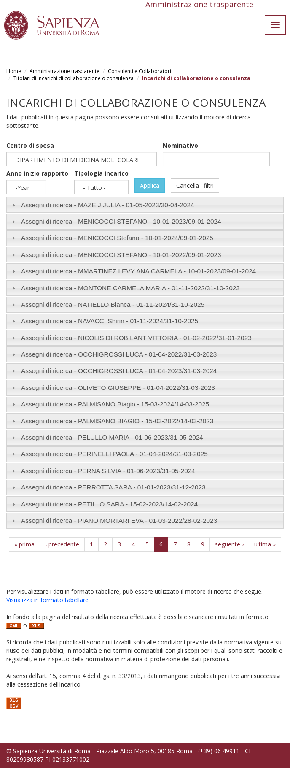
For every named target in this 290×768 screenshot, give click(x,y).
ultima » (265, 544)
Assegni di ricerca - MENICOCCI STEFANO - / (121, 221)
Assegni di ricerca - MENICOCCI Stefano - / (117, 237)
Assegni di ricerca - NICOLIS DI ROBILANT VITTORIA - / (136, 337)
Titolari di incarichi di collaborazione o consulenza (73, 78)
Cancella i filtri (195, 185)
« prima (24, 544)
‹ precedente (62, 544)
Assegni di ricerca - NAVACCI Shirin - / (109, 321)
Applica (149, 185)
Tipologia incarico (101, 173)
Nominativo (180, 145)
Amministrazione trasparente (64, 71)
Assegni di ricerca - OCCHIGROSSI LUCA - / (119, 354)
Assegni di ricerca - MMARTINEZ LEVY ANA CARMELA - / (138, 271)
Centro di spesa (30, 145)
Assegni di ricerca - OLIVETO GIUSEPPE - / (118, 387)
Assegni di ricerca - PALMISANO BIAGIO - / (117, 421)
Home (13, 71)
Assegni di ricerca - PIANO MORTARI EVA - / (119, 520)
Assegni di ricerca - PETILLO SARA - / (109, 504)
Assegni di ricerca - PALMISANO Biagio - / (115, 404)
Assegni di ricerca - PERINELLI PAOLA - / (114, 453)
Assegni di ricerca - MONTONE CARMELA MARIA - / (130, 288)
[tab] (145, 205)
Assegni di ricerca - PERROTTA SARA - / (113, 487)
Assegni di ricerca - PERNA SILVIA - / (108, 470)
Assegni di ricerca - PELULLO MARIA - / (112, 437)
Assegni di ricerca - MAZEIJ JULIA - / (107, 204)
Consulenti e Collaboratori (139, 71)
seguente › (229, 544)
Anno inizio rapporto (37, 173)
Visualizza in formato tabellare (47, 600)
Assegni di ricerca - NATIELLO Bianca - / (112, 304)
